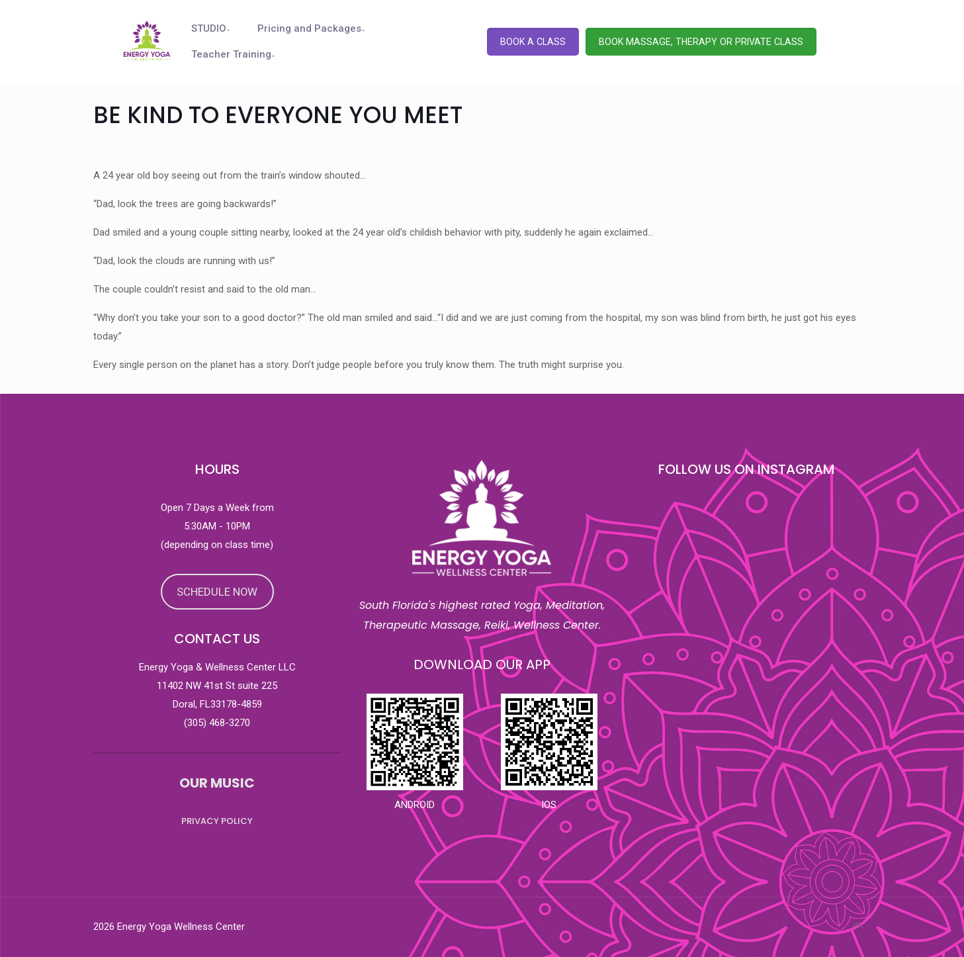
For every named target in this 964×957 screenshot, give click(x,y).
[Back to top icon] (857, 925)
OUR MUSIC (217, 783)
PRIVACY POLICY (217, 821)
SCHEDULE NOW (217, 591)
